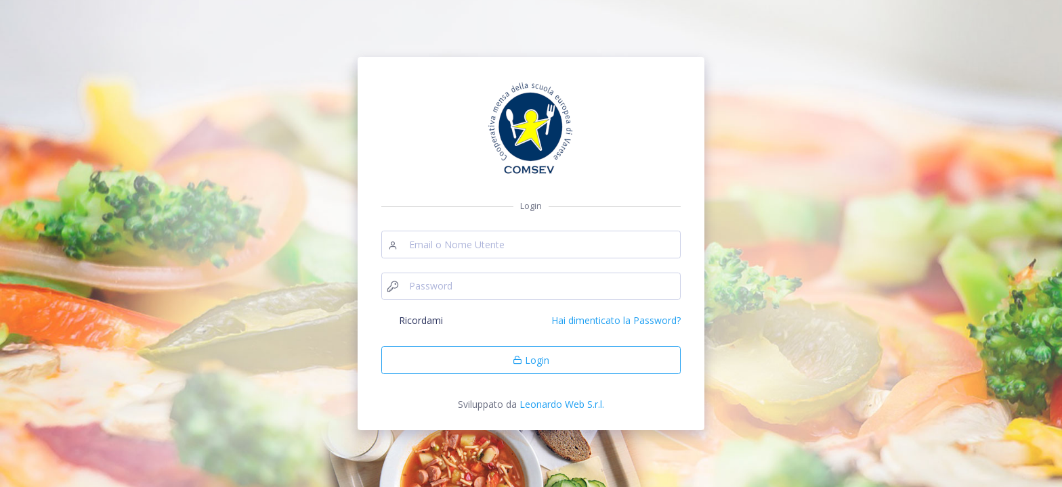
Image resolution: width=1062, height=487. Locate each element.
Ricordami (421, 320)
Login (531, 360)
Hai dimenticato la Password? (616, 320)
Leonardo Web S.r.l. (561, 404)
